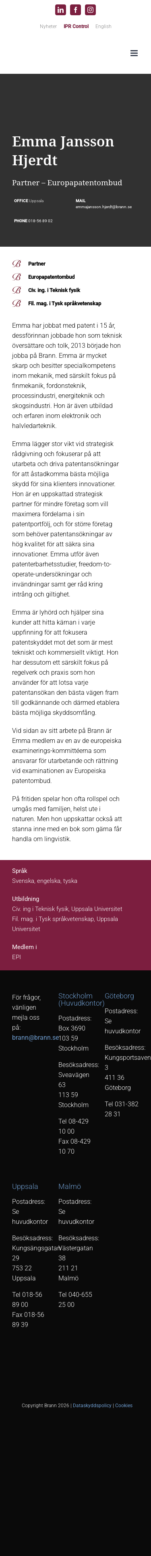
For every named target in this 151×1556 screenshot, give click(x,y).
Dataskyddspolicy (92, 1405)
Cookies (123, 1405)
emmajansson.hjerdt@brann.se (104, 206)
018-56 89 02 (40, 220)
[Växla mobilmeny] (134, 53)
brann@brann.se (35, 1037)
